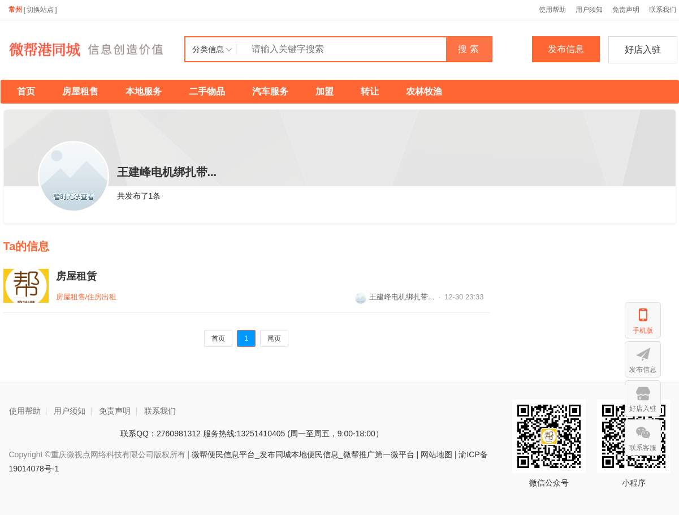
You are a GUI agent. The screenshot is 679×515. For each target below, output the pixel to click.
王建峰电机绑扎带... (394, 297)
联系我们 (160, 410)
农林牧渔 (424, 91)
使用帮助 (552, 10)
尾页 (274, 338)
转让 (370, 91)
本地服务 (144, 91)
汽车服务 (270, 91)
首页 (26, 91)
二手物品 (207, 91)
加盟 (324, 91)
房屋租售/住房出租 (86, 297)
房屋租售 (80, 91)
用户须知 (589, 10)
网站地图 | (439, 454)
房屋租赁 (76, 276)
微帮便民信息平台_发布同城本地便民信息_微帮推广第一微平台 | (303, 454)
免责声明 (625, 10)
